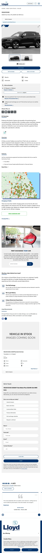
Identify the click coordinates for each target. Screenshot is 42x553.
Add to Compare (8, 19)
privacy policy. (24, 468)
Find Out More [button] (21, 546)
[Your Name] (21, 428)
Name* (5, 425)
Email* (5, 439)
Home (3, 8)
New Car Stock (11, 8)
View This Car (34, 368)
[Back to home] (5, 4)
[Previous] (3, 515)
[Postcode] (21, 435)
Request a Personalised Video (12, 98)
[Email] (21, 442)
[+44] (21, 448)
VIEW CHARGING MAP (14, 213)
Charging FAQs (5, 218)
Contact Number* (8, 446)
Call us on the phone (8, 85)
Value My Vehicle (9, 105)
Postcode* (6, 432)
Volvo (19, 8)
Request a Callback (8, 89)
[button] (12, 549)
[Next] (39, 515)
